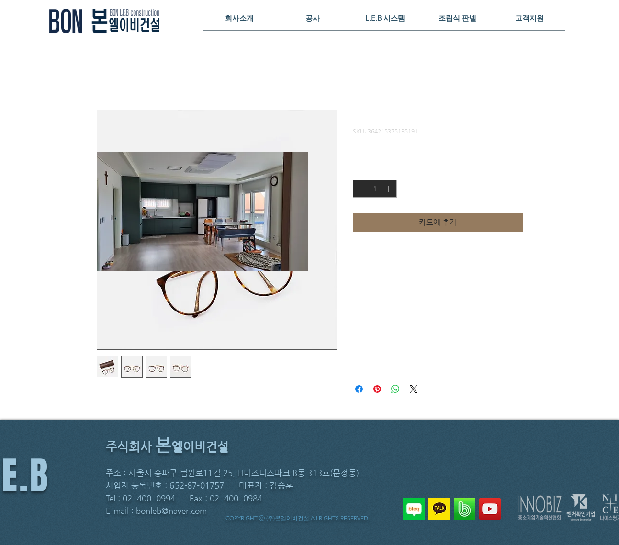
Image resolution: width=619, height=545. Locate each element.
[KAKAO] (439, 509)
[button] (239, 18)
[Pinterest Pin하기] (377, 389)
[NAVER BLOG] (414, 509)
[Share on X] (413, 389)
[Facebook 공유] (359, 389)
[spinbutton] (374, 188)
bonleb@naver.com (171, 510)
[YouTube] (490, 509)
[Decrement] (360, 188)
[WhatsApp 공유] (395, 389)
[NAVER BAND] (464, 509)
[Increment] (389, 188)
